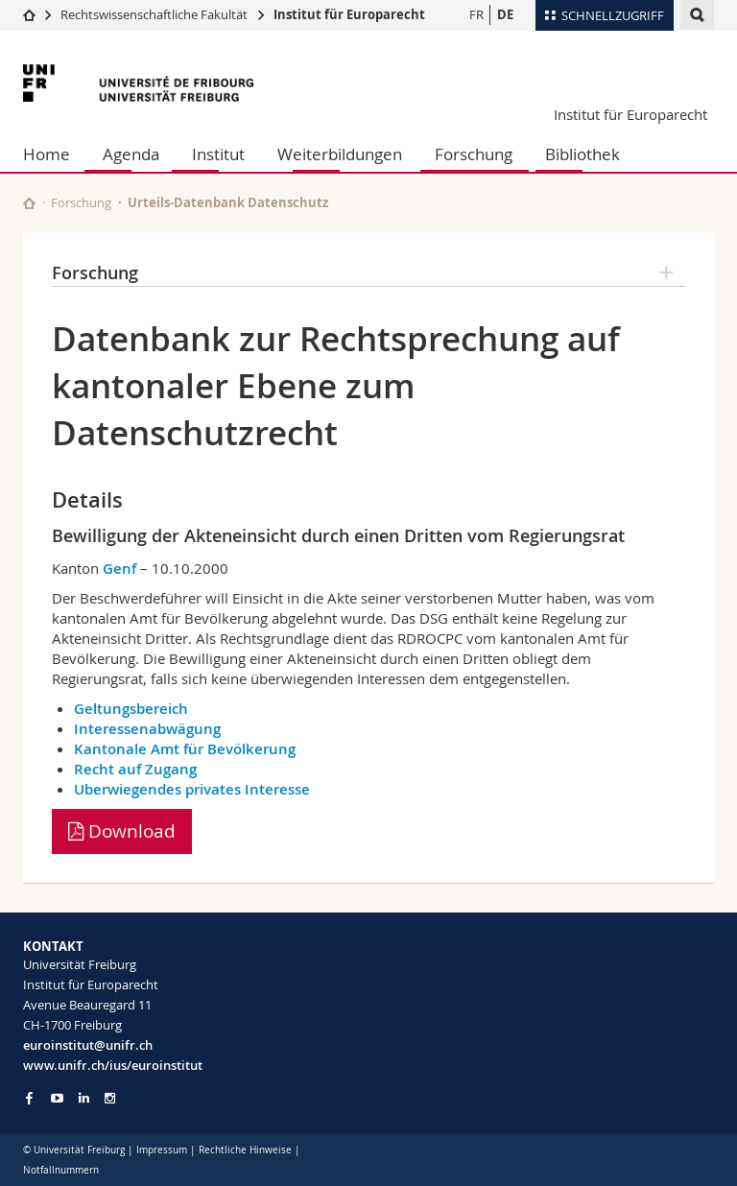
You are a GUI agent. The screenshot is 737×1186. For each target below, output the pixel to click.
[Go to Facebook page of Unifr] (29, 1097)
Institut (218, 154)
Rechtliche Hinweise (245, 1150)
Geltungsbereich (131, 709)
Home (46, 154)
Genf (119, 568)
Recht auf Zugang (135, 769)
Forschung (473, 154)
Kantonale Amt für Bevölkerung (185, 749)
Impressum (161, 1150)
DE (505, 14)
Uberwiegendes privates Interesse (192, 789)
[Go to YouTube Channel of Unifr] (57, 1098)
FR (476, 14)
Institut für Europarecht (349, 14)
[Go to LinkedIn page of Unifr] (84, 1098)
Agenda (131, 154)
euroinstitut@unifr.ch (88, 1045)
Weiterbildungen (339, 154)
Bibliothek (582, 154)
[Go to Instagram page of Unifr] (110, 1098)
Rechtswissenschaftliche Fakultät (155, 14)
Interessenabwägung (147, 729)
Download (122, 830)
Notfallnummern (61, 1170)
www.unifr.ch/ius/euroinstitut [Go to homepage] (112, 1065)
